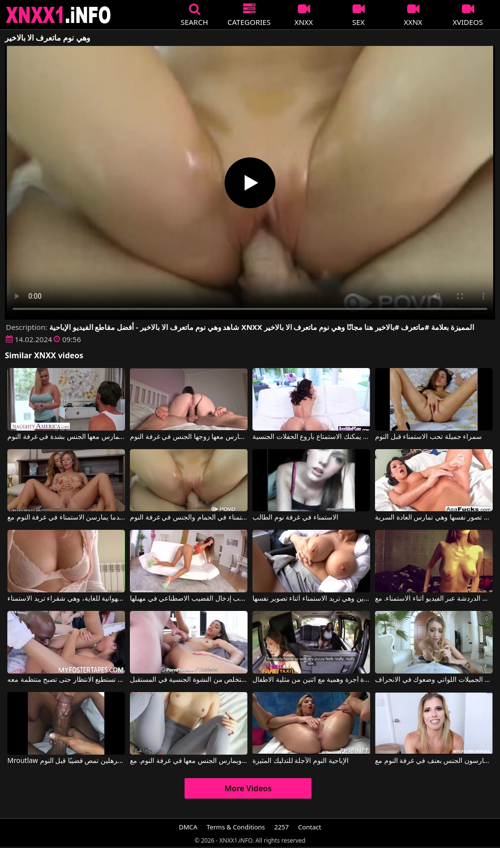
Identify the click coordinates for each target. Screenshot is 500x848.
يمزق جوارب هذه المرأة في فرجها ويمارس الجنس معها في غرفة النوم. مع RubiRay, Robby (189, 761)
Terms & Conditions (236, 827)
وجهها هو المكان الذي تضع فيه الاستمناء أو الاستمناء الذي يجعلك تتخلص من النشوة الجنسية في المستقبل (189, 680)
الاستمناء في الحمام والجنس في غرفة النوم (189, 518)
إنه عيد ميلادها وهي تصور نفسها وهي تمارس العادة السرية (434, 518)
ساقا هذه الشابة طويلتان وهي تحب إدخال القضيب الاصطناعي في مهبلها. (189, 599)
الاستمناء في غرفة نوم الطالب (295, 518)
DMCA (188, 827)
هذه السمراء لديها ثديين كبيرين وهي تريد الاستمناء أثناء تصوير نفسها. (311, 599)
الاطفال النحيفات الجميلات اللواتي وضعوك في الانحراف (434, 680)
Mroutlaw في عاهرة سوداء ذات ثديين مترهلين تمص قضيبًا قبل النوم (66, 761)
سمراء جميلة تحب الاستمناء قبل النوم (428, 437)
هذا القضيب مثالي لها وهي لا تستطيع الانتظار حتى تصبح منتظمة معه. (66, 680)
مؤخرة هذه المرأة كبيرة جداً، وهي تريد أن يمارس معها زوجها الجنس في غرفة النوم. (189, 437)
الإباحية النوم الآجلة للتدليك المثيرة (300, 761)
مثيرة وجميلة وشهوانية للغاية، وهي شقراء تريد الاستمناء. (66, 599)
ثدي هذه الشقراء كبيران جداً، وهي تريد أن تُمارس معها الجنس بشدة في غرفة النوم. (66, 437)
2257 (281, 827)
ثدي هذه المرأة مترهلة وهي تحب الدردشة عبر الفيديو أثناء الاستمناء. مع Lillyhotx (434, 599)
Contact (309, 827)
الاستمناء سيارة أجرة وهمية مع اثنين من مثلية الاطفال (311, 680)
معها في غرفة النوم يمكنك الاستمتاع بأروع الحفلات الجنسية (311, 437)
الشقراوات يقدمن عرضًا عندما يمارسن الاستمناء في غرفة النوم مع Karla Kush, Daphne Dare (66, 518)
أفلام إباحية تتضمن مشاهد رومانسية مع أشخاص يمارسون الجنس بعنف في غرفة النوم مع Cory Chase (434, 761)
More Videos (248, 788)
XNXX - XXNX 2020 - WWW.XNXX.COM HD (58, 14)
